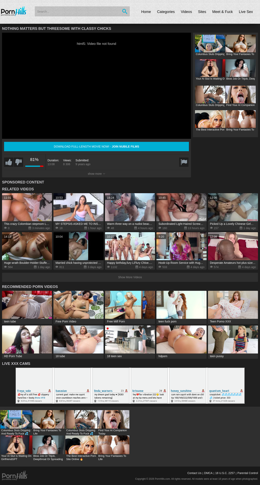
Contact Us (194, 473)
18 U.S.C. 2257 (225, 473)
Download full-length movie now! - (96, 146)
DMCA (208, 473)
